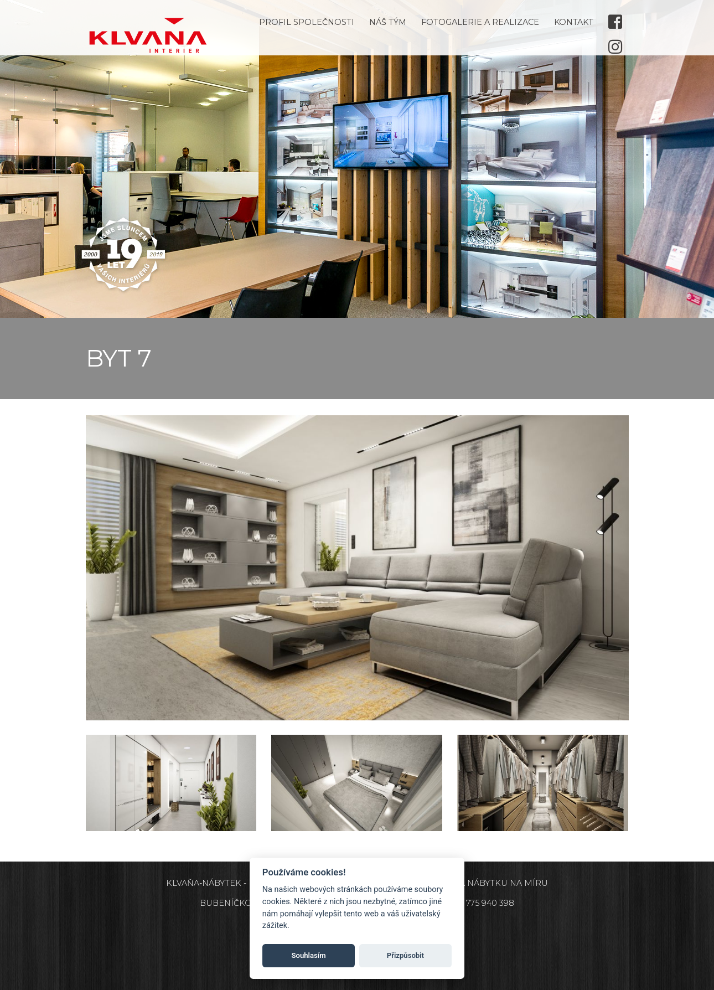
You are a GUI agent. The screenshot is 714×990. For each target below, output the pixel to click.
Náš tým (387, 22)
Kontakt (573, 22)
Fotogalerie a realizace (480, 22)
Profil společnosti (306, 22)
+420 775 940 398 (479, 903)
